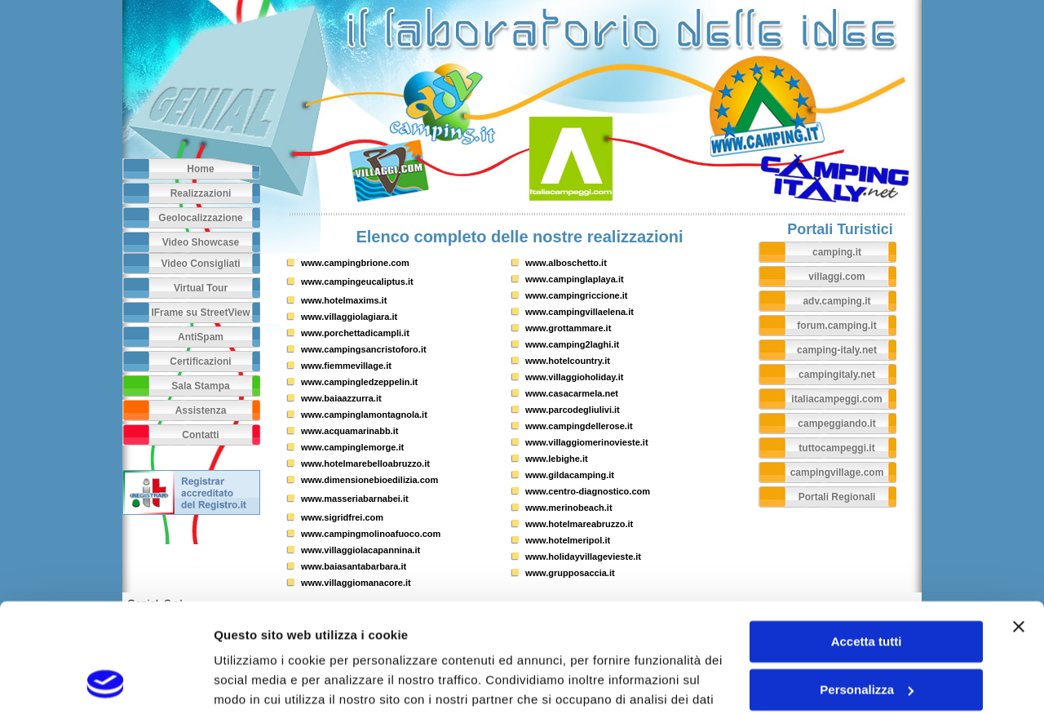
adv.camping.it (836, 301)
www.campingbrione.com (355, 263)
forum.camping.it (836, 325)
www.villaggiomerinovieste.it (586, 442)
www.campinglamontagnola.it (364, 414)
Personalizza (867, 587)
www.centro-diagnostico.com (587, 491)
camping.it (836, 252)
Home (200, 169)
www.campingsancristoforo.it (364, 349)
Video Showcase (200, 242)
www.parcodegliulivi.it (572, 410)
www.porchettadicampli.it (355, 333)
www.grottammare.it (568, 328)
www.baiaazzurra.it (341, 398)
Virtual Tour (201, 288)
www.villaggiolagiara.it (349, 317)
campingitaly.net (836, 374)
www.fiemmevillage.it (346, 365)
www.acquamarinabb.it (349, 431)
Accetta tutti (866, 540)
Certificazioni (200, 361)
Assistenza (201, 410)
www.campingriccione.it (576, 295)
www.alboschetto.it (566, 263)
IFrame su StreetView (200, 312)
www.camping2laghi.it (572, 344)
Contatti (200, 435)
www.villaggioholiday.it (574, 377)
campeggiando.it (836, 423)
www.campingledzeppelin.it (359, 382)
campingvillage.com (837, 472)
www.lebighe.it (556, 458)
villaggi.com (836, 276)
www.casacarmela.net (571, 393)
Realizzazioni (201, 193)
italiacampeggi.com (836, 399)
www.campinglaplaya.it (574, 279)
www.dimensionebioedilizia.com (369, 480)
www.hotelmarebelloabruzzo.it (365, 463)
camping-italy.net (837, 350)
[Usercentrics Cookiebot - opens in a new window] (105, 682)
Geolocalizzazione (200, 218)
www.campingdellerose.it (579, 426)
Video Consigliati (200, 263)
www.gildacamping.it (569, 475)
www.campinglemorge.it (352, 447)
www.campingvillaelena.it (579, 312)
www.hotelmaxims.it (344, 300)
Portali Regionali (837, 497)
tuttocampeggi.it (836, 448)
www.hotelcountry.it (567, 361)
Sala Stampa (200, 386)
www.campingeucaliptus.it (357, 281)
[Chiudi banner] (1018, 524)
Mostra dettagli (258, 682)
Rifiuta (866, 635)
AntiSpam (200, 337)
